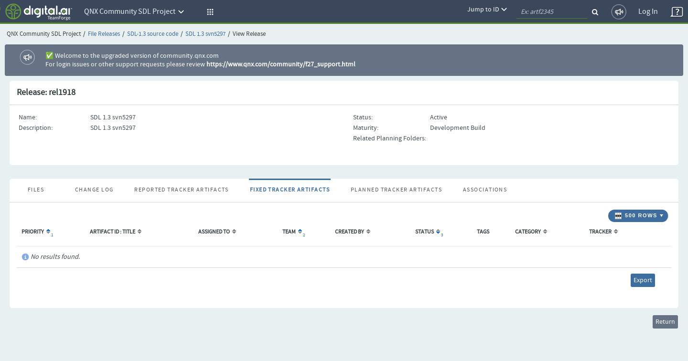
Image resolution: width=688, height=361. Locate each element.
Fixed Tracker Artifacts (290, 190)
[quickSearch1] (552, 12)
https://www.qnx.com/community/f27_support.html (280, 64)
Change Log (94, 190)
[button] (208, 12)
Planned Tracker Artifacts (396, 190)
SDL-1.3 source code (152, 34)
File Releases (104, 34)
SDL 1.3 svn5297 (205, 34)
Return (665, 322)
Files (36, 190)
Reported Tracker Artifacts (181, 190)
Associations (485, 190)
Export (643, 280)
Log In (648, 12)
